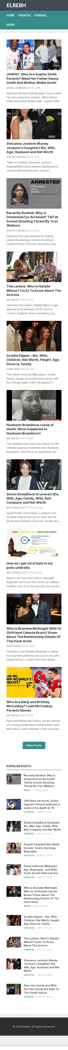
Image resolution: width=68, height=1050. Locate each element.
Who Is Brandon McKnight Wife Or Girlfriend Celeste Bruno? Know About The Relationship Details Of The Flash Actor (41, 894)
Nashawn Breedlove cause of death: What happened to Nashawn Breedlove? (30, 429)
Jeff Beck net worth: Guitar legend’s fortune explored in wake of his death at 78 (42, 804)
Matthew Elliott (17, 507)
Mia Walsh (13, 299)
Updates (24, 15)
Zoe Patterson (16, 157)
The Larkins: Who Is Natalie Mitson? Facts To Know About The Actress (34, 290)
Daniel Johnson (16, 88)
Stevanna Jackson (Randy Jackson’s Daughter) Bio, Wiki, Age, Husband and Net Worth (31, 148)
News (11, 24)
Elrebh (16, 5)
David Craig (13, 369)
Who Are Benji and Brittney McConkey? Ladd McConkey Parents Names (29, 706)
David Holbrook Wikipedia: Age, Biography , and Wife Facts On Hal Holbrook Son (41, 870)
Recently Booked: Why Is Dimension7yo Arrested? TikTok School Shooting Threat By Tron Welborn (39, 781)
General (40, 15)
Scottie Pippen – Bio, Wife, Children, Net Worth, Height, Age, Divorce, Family (33, 360)
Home (11, 15)
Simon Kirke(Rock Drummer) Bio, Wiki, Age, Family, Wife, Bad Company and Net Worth (33, 498)
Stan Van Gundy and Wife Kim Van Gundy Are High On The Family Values (41, 989)
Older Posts (34, 745)
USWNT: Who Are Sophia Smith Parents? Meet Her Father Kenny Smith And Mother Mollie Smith (33, 78)
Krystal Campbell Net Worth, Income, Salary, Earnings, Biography (42, 848)
